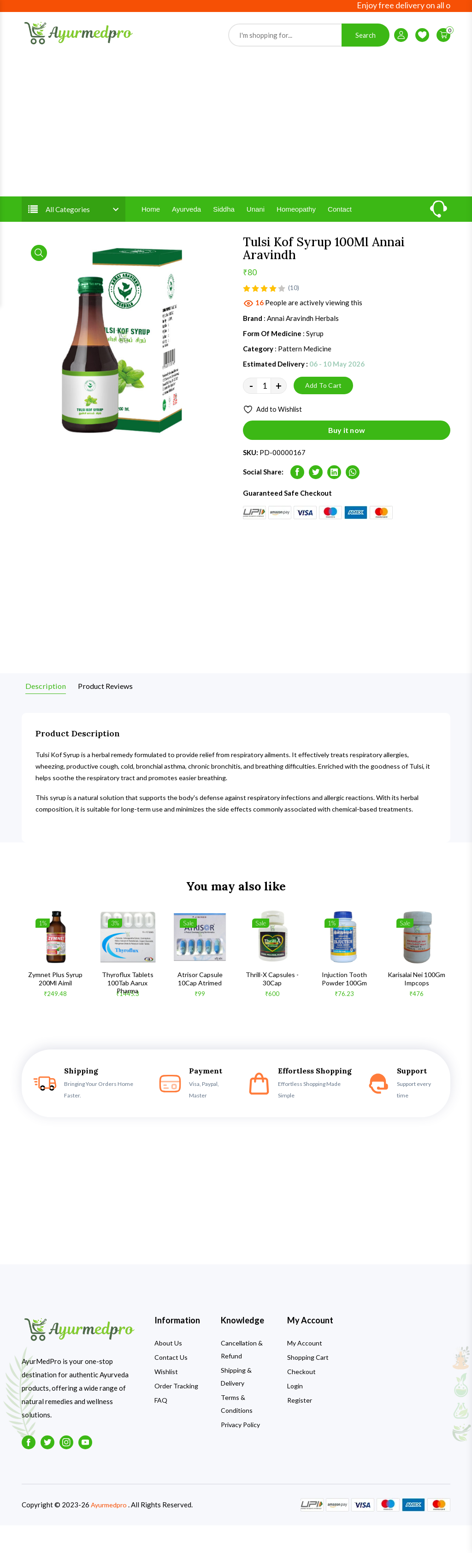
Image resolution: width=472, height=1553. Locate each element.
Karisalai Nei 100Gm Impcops (416, 1006)
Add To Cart (323, 404)
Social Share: (263, 492)
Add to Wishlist (274, 428)
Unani (256, 226)
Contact (340, 226)
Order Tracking (176, 1414)
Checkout (301, 1400)
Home (151, 226)
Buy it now (346, 450)
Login (295, 1414)
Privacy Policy (240, 1453)
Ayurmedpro (109, 1532)
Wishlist (166, 1400)
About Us (168, 1371)
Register (299, 1428)
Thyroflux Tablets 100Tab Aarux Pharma (127, 1010)
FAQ (160, 1428)
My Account (304, 1371)
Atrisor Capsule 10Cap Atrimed (200, 1006)
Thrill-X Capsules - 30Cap (272, 1006)
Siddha (224, 226)
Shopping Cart (308, 1385)
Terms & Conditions (237, 1432)
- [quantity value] (251, 403)
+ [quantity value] (279, 403)
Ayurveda (186, 226)
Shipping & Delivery (236, 1404)
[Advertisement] (236, 138)
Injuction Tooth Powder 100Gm (344, 1006)
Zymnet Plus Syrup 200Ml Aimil (55, 1006)
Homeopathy (296, 226)
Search (365, 43)
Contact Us (171, 1385)
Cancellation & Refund (242, 1377)
